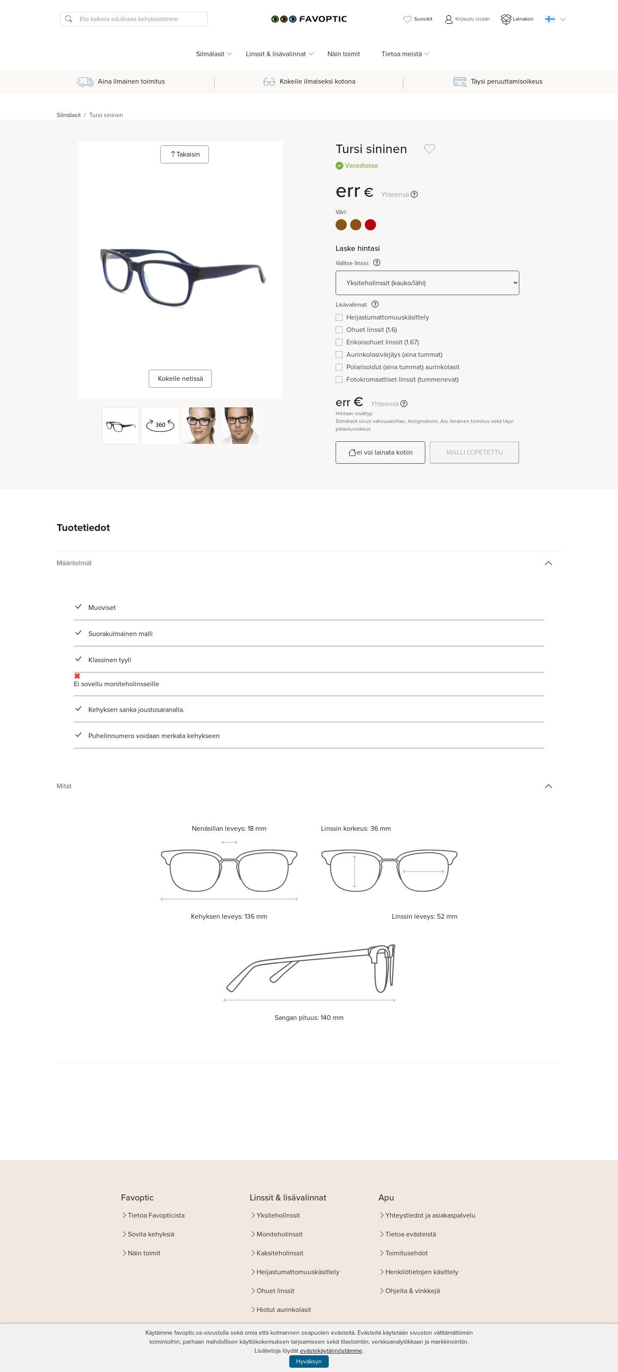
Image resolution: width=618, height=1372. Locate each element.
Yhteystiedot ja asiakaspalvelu (430, 1215)
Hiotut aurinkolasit (284, 1310)
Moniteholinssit (280, 1234)
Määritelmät (74, 563)
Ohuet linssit (275, 1291)
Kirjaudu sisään (466, 19)
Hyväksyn (309, 1361)
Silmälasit (69, 115)
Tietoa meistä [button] (402, 54)
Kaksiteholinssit (280, 1253)
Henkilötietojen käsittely (421, 1272)
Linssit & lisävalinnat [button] (276, 54)
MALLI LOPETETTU (474, 452)
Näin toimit (343, 54)
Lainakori (517, 19)
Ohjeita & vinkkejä (412, 1291)
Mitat (64, 786)
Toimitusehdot (406, 1253)
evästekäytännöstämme (331, 1350)
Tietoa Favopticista (156, 1215)
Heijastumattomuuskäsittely (298, 1272)
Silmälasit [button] (210, 54)
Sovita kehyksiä (151, 1234)
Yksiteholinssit (278, 1215)
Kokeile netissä (180, 378)
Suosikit (417, 19)
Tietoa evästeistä (410, 1234)
